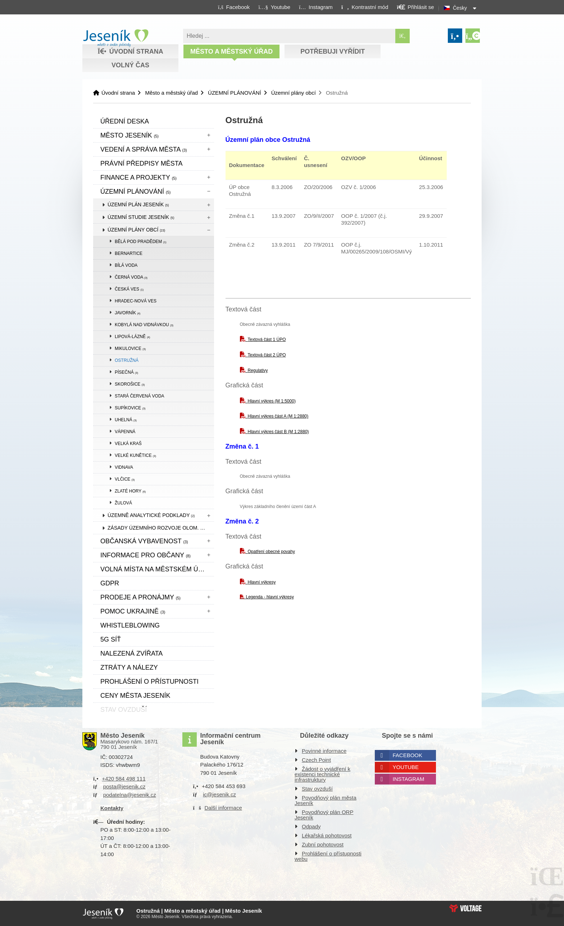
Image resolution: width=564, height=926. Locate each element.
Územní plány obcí (293, 92)
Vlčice (125, 479)
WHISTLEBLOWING (130, 625)
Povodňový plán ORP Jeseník (324, 815)
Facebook (408, 755)
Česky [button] (460, 8)
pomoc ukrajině (132, 611)
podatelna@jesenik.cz (129, 795)
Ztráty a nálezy (129, 667)
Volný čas (130, 65)
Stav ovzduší (317, 789)
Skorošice (130, 384)
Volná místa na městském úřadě (157, 569)
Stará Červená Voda (139, 396)
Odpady (311, 826)
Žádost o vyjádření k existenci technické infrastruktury (322, 774)
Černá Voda (131, 277)
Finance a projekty (138, 177)
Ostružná (126, 360)
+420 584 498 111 (123, 779)
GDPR (109, 583)
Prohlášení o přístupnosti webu (328, 856)
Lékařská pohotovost (326, 835)
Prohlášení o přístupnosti (149, 681)
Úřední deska (124, 121)
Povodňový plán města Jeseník (325, 800)
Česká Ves (129, 289)
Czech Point (316, 760)
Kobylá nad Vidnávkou (144, 324)
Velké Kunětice (135, 455)
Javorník (127, 312)
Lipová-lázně (132, 336)
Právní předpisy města (141, 163)
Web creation (465, 908)
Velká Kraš (128, 443)
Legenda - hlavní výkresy (270, 596)
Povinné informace (324, 751)
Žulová (123, 502)
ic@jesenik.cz (219, 794)
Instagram (408, 779)
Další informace (223, 808)
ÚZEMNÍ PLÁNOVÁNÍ (234, 92)
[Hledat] (402, 36)
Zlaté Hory (130, 491)
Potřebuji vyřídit (332, 51)
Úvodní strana (115, 38)
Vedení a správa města (143, 149)
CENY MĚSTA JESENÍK (135, 695)
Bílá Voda (126, 265)
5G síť (110, 639)
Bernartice (128, 253)
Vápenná (125, 431)
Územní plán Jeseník (138, 204)
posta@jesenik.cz (124, 786)
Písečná (126, 372)
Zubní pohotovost (323, 844)
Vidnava (124, 467)
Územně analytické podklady (151, 515)
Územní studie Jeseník (141, 217)
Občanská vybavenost (144, 541)
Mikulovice (130, 348)
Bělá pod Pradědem (141, 241)
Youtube (406, 767)
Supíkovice (130, 407)
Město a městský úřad (231, 51)
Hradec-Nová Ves (135, 301)
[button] (364, 7)
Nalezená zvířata (131, 653)
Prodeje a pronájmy (140, 597)
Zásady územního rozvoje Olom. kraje (161, 528)
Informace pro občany (145, 555)
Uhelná (126, 419)
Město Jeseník (129, 135)
